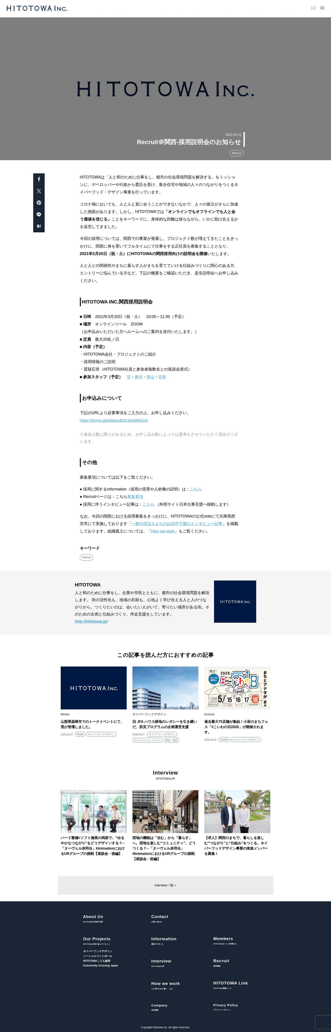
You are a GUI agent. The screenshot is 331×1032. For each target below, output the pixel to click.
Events (224, 739)
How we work (163, 531)
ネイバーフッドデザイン (101, 734)
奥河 (139, 377)
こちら (196, 489)
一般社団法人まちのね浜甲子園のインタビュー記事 (176, 524)
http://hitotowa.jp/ (91, 621)
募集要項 (135, 496)
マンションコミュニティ (147, 740)
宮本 (162, 377)
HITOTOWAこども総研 (96, 960)
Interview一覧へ (165, 885)
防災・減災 (171, 740)
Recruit (236, 153)
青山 (150, 377)
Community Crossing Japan (100, 965)
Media (80, 734)
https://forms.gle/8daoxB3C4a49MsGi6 (114, 420)
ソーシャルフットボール (97, 956)
